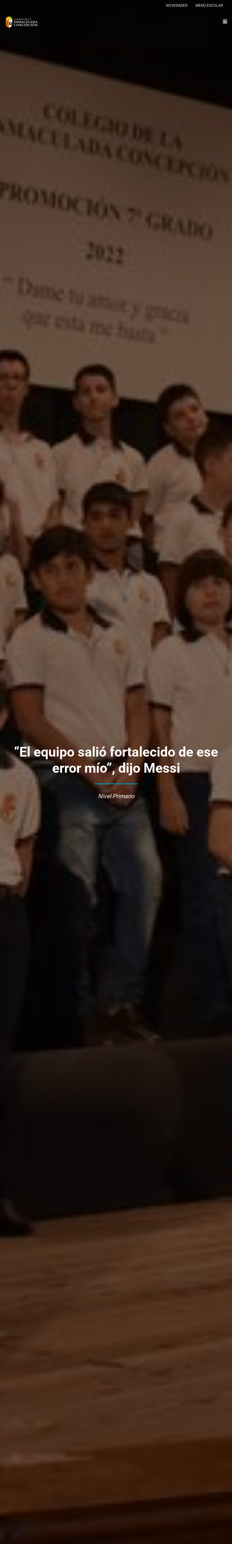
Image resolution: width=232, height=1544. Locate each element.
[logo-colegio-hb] (21, 22)
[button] (225, 21)
